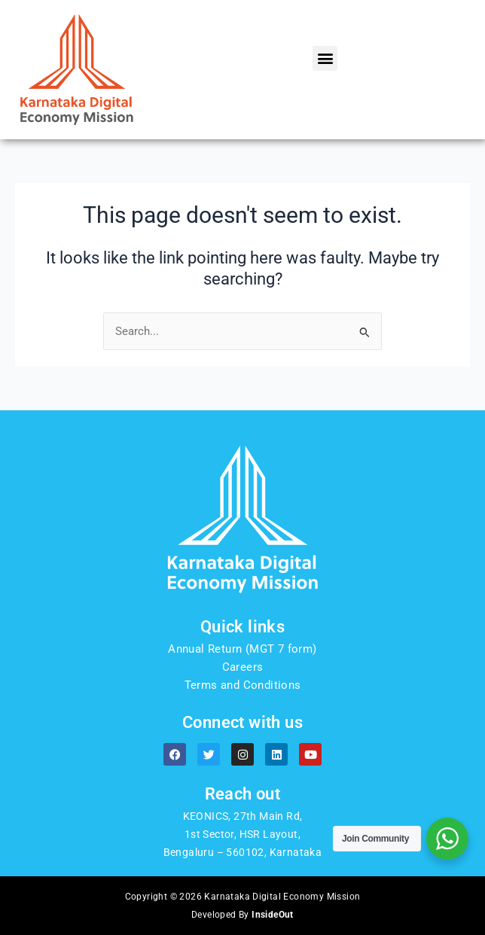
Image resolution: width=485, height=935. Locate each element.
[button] (325, 58)
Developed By (242, 914)
